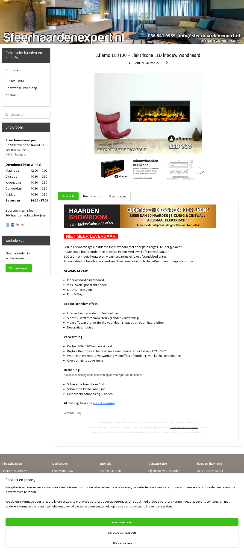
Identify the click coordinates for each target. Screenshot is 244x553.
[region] (92, 536)
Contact (11, 95)
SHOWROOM (15, 81)
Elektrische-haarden (63, 497)
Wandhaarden (11, 484)
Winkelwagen (18, 268)
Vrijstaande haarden (64, 479)
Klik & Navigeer (16, 154)
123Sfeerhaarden (13, 488)
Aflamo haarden (110, 471)
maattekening (104, 403)
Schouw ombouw (62, 471)
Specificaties (118, 196)
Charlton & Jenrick (111, 493)
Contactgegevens (159, 479)
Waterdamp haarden (64, 488)
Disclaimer (155, 488)
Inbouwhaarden (12, 479)
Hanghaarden (11, 475)
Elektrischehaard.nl (63, 493)
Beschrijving (91, 196)
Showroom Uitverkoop (21, 88)
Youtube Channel (13, 497)
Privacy (153, 484)
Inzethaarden (59, 475)
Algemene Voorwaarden (164, 471)
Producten (13, 70)
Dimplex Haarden (111, 488)
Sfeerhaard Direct (13, 493)
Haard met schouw (14, 471)
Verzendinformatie (160, 475)
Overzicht (68, 196)
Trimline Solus (109, 475)
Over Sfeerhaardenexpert (165, 502)
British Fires (107, 484)
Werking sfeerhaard (161, 506)
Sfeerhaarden (108, 497)
